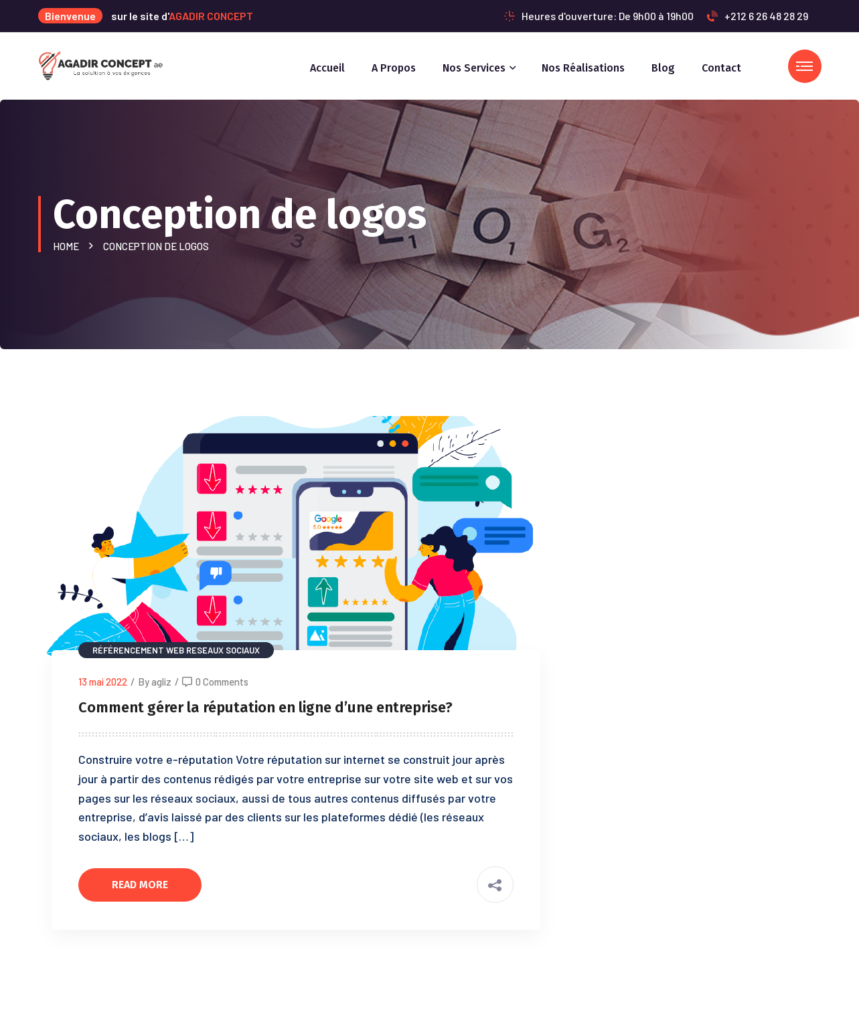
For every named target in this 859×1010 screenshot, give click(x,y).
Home (68, 246)
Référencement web (138, 650)
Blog (663, 68)
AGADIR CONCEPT (211, 15)
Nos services (474, 68)
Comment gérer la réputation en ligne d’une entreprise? (265, 707)
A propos (394, 68)
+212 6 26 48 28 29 (757, 15)
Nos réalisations (583, 68)
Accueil (327, 68)
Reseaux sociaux (223, 650)
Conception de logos (156, 246)
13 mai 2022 (102, 682)
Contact (721, 68)
